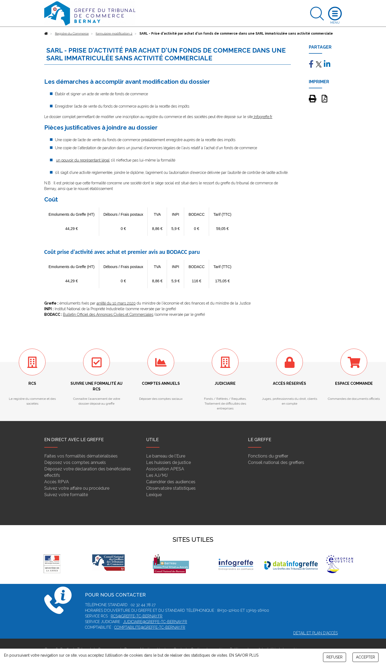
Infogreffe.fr (262, 117)
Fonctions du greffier (268, 456)
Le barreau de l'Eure (165, 456)
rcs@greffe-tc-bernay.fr (136, 616)
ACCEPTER (365, 657)
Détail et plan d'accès (315, 633)
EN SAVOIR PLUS (243, 655)
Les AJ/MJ (157, 475)
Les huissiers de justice (168, 462)
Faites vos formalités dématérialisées (81, 456)
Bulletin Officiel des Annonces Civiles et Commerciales (108, 314)
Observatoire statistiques (171, 488)
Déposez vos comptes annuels (75, 462)
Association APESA (165, 468)
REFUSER (334, 657)
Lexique (154, 494)
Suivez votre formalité (66, 494)
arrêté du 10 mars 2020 (116, 303)
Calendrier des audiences (170, 481)
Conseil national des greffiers (276, 462)
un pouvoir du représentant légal (83, 160)
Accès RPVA (56, 481)
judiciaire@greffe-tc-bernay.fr (155, 622)
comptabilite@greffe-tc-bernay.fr (149, 627)
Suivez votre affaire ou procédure (76, 488)
